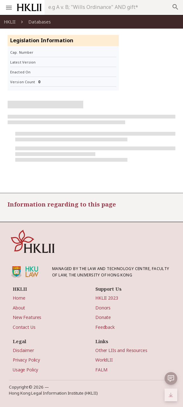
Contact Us (24, 327)
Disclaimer (23, 350)
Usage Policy (25, 370)
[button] (171, 378)
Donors (103, 308)
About (19, 308)
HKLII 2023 (106, 298)
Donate (103, 317)
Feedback (105, 327)
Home (19, 298)
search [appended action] (175, 7)
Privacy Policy (26, 360)
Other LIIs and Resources (121, 350)
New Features (27, 317)
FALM (101, 370)
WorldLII (104, 360)
